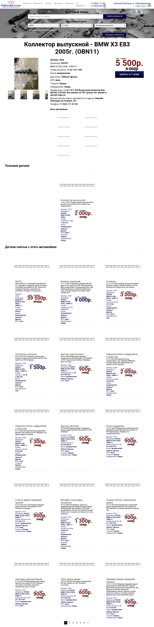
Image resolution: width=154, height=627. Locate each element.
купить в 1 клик (129, 74)
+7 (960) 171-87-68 (98, 3)
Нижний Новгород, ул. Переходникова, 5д (132, 3)
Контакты (38, 3)
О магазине (80, 4)
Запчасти (27, 3)
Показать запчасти (114, 34)
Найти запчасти (114, 16)
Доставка (58, 3)
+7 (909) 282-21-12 (98, 6)
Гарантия (69, 3)
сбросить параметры (115, 30)
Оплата (48, 3)
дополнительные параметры (43, 30)
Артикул (54, 60)
